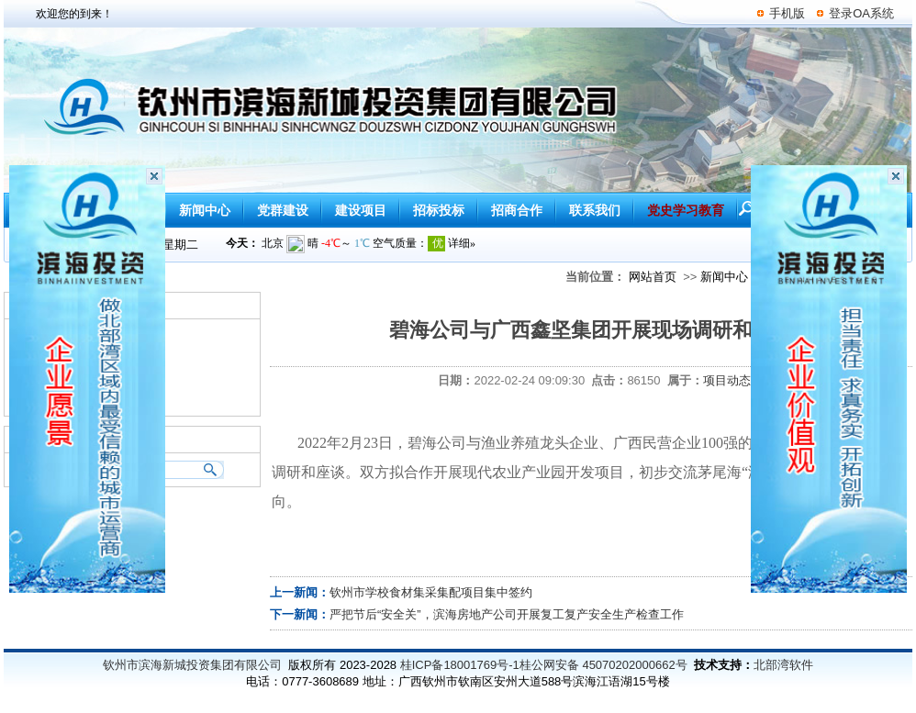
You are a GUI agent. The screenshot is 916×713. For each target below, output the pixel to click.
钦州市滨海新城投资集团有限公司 (192, 665)
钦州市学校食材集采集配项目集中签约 (431, 592)
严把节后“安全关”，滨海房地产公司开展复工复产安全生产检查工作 (507, 614)
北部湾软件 (783, 665)
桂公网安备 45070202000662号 (603, 665)
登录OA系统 (861, 13)
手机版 (787, 13)
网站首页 (652, 277)
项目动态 (727, 380)
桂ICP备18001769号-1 (459, 665)
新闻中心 (724, 277)
